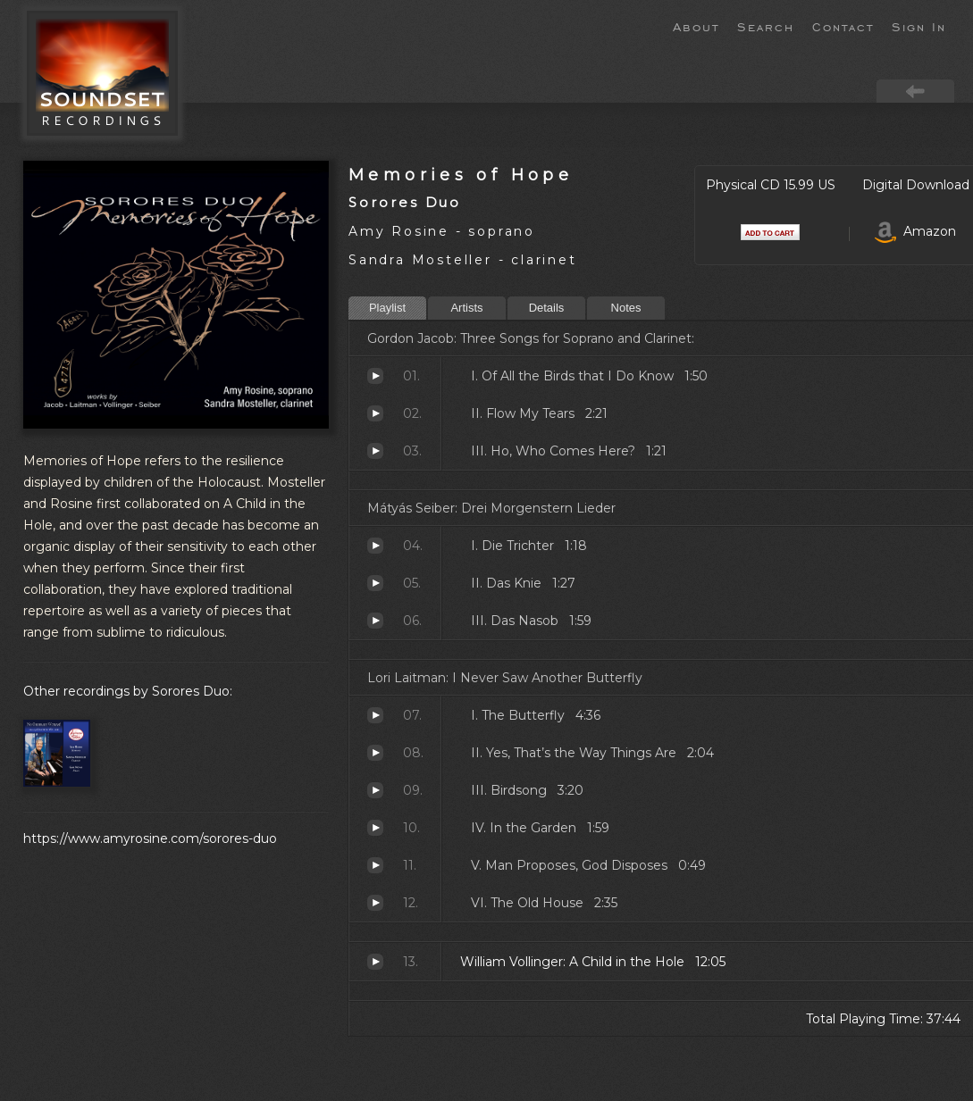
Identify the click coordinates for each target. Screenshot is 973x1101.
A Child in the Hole (375, 962)
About (696, 26)
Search (765, 26)
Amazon (915, 231)
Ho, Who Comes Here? (375, 451)
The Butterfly (375, 715)
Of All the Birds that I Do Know (375, 376)
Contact (843, 26)
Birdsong (375, 790)
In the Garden (375, 828)
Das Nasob (375, 621)
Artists (466, 307)
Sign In (919, 26)
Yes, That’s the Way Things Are (375, 753)
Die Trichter (375, 546)
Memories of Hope (460, 174)
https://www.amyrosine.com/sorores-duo (150, 838)
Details (547, 307)
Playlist (387, 307)
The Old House (375, 903)
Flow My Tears (375, 413)
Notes (626, 307)
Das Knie (375, 583)
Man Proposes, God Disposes (375, 865)
